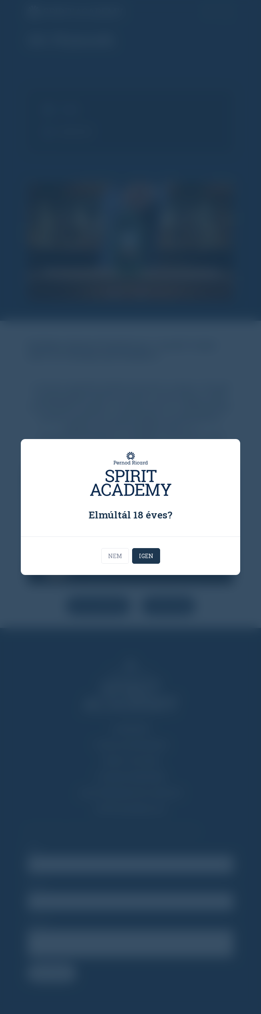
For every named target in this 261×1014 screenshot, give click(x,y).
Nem (115, 556)
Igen (146, 556)
